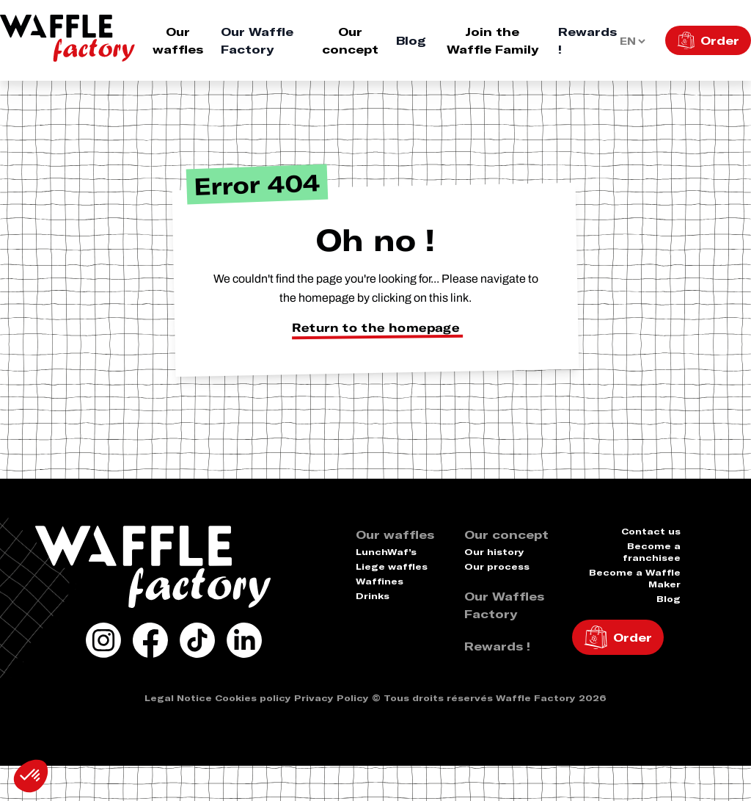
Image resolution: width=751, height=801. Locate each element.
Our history (494, 551)
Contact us (651, 531)
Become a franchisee (652, 551)
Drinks (372, 595)
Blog (411, 40)
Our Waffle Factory (257, 40)
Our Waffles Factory (504, 605)
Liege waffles (392, 566)
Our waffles (178, 40)
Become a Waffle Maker (635, 578)
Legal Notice (178, 697)
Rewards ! (587, 40)
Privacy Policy (331, 697)
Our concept (350, 40)
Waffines (379, 581)
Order (719, 40)
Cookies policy (253, 697)
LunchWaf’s (386, 551)
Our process (497, 566)
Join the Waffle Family (492, 40)
